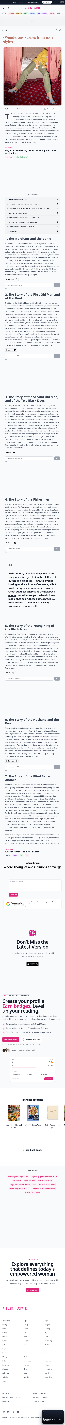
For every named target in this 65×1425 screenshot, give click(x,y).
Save (47, 109)
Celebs (58, 14)
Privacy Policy (6, 1401)
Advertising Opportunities (11, 1397)
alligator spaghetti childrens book (43, 1176)
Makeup (47, 1353)
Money (4, 1357)
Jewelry (47, 1349)
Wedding (26, 1377)
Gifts (3, 1345)
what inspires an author (19, 1189)
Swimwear (5, 1373)
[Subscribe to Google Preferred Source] (15, 904)
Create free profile (10, 1039)
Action (8, 855)
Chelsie (9, 109)
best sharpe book (45, 1180)
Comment (13, 895)
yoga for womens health (20, 1185)
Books (4, 1329)
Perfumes (19, 14)
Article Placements (39, 1393)
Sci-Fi (26, 855)
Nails (4, 1361)
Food (46, 1337)
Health (47, 1345)
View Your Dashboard (31, 1039)
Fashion (5, 1337)
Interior (26, 1349)
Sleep (25, 1369)
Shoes (47, 1365)
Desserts (11, 14)
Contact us (5, 1393)
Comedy (14, 855)
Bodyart (52, 14)
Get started (48, 1079)
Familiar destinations (21, 157)
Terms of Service (38, 1401)
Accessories (6, 1321)
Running (26, 1365)
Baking (4, 1325)
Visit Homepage (32, 1290)
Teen (25, 1373)
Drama (21, 855)
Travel (47, 1373)
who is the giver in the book (43, 1185)
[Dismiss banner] (59, 901)
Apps (25, 1321)
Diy (46, 1333)
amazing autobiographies (18, 1176)
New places (9, 157)
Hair (25, 1345)
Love (25, 1353)
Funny (26, 14)
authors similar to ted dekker (43, 1189)
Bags (46, 1321)
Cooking (47, 1329)
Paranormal (27, 1361)
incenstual (17, 1180)
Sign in (39, 1044)
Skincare (44, 14)
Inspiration (6, 1349)
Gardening (48, 1341)
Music (46, 1357)
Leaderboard (15, 1079)
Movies (4, 14)
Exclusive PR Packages (40, 1397)
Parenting (48, 1361)
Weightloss (48, 1377)
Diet (38, 14)
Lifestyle (5, 1353)
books (4, 30)
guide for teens (30, 1180)
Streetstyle (48, 1369)
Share (55, 109)
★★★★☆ (59, 30)
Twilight (5, 1377)
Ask (57, 285)
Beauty (26, 1325)
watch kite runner (32, 1193)
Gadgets (32, 14)
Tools (4, 1381)
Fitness (26, 1337)
